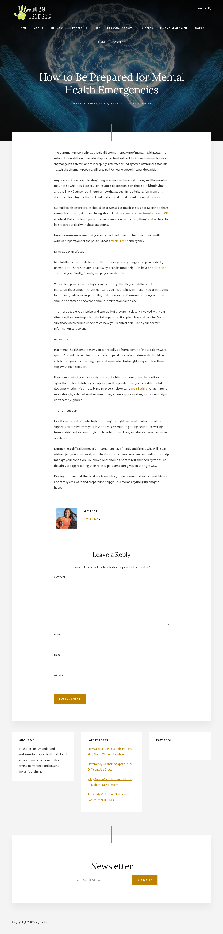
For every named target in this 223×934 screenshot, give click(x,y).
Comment (60, 577)
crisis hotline (139, 388)
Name (57, 634)
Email (57, 655)
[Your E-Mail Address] (115, 880)
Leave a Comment (139, 103)
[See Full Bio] (99, 519)
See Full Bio (91, 519)
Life (74, 103)
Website (58, 675)
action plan (159, 268)
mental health (120, 241)
